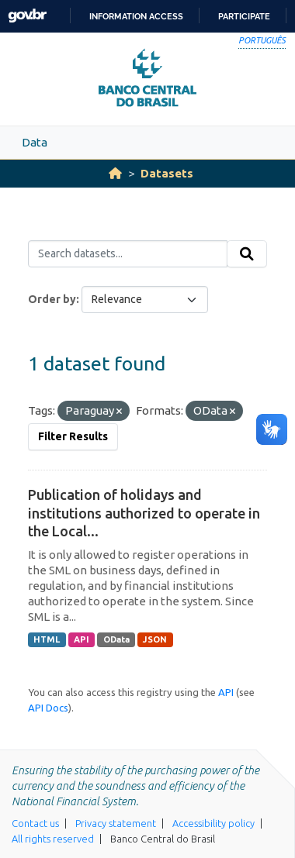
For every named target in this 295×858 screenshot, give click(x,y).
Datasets (167, 173)
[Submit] (247, 254)
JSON (155, 639)
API (81, 639)
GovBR (27, 16)
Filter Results (73, 436)
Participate (244, 16)
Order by (52, 299)
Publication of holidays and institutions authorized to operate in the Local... (144, 513)
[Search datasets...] (127, 254)
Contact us (35, 823)
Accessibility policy (213, 823)
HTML (46, 639)
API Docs (48, 707)
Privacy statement (115, 823)
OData (116, 639)
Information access (136, 16)
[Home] (115, 173)
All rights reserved (53, 838)
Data (34, 142)
